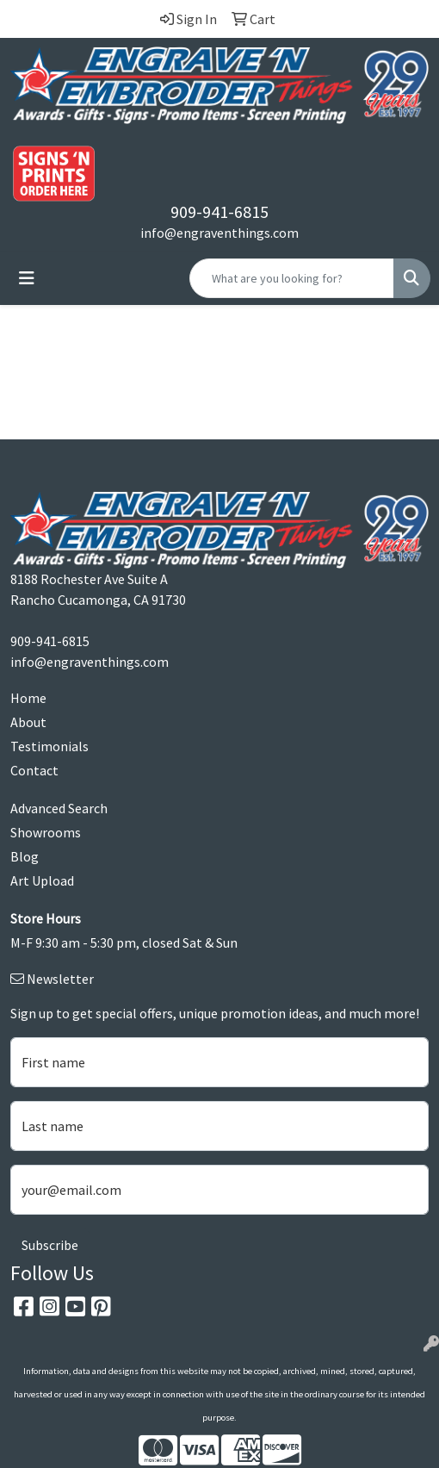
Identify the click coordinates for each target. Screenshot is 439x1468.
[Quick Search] (291, 278)
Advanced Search (59, 808)
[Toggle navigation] (27, 278)
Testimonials (49, 746)
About (28, 722)
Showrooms (45, 832)
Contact (34, 770)
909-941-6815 (219, 211)
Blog (24, 856)
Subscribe (50, 1244)
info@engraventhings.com (219, 232)
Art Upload (42, 880)
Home (28, 697)
